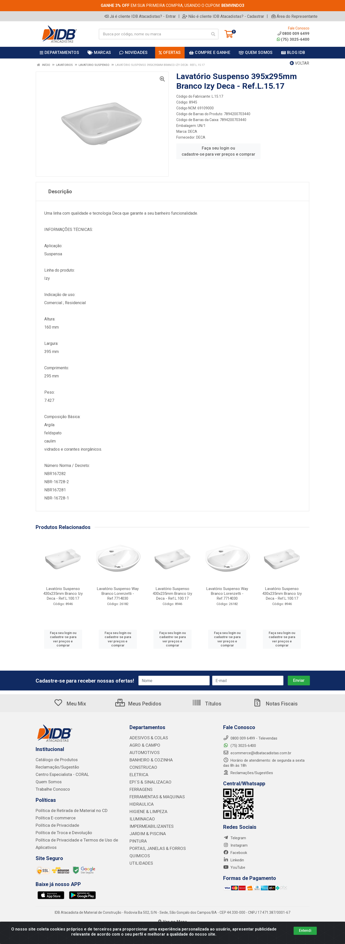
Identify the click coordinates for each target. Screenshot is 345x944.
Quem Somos (47, 781)
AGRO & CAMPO (143, 745)
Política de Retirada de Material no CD (67, 809)
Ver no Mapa (172, 919)
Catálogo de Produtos (54, 759)
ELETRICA (138, 773)
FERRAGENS (140, 787)
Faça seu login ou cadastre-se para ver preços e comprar (218, 151)
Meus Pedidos (138, 704)
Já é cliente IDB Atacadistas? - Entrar (140, 16)
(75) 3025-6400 (293, 39)
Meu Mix (70, 704)
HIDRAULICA (140, 802)
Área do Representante (294, 16)
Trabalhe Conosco (51, 788)
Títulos (206, 704)
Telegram (234, 838)
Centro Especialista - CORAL (59, 774)
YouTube (234, 867)
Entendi (305, 930)
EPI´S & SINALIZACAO (148, 780)
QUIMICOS (138, 851)
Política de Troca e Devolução (60, 830)
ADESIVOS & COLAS (147, 737)
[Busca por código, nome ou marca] (153, 34)
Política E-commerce (53, 816)
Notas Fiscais (275, 704)
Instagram (235, 845)
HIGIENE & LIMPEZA (146, 809)
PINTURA (137, 837)
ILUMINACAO (141, 816)
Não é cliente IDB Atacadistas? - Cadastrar (223, 16)
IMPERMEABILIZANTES (149, 823)
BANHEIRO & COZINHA (149, 759)
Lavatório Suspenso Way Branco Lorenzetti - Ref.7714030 (118, 593)
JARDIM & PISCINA (146, 830)
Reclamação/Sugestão (55, 766)
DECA (192, 131)
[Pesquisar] (213, 34)
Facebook (235, 852)
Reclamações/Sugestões (248, 773)
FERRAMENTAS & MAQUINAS (154, 794)
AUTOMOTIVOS (142, 752)
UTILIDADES (140, 859)
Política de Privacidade (54, 823)
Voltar (299, 63)
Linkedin (233, 860)
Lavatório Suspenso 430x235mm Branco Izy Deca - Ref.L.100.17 (63, 593)
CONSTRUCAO (142, 766)
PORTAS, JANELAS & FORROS (155, 844)
